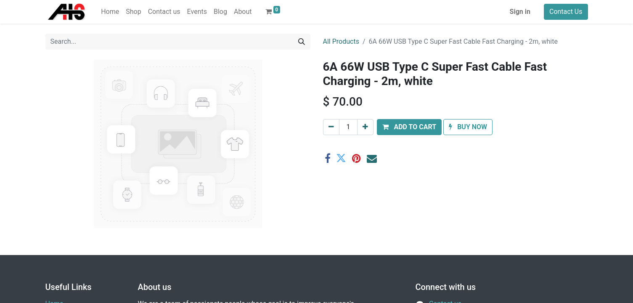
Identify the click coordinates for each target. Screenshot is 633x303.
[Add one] (365, 127)
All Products (341, 41)
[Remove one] (331, 127)
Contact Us (566, 12)
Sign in (520, 12)
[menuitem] (110, 11)
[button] (409, 127)
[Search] (301, 42)
